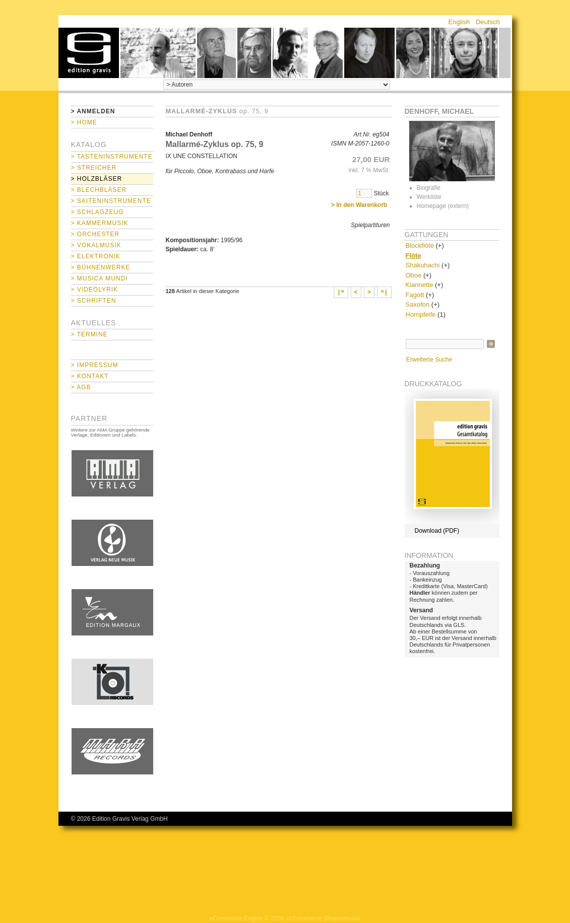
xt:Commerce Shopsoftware (323, 918)
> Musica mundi (99, 278)
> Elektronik (95, 256)
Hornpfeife (421, 314)
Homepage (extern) (443, 205)
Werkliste (429, 196)
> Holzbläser (96, 178)
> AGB (81, 387)
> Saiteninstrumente (111, 200)
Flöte (413, 255)
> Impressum (94, 365)
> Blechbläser (99, 189)
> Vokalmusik (96, 245)
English (459, 22)
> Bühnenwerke (101, 267)
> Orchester (95, 234)
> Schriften (93, 300)
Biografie (428, 187)
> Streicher (94, 167)
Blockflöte (420, 245)
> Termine (89, 334)
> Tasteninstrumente (112, 156)
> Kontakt (90, 376)
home (88, 53)
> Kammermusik (100, 223)
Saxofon (418, 304)
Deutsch (488, 22)
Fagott (415, 295)
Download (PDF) (437, 530)
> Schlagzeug (97, 212)
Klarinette (419, 285)
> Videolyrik (94, 289)
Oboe (414, 275)
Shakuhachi (423, 265)
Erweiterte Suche (429, 359)
